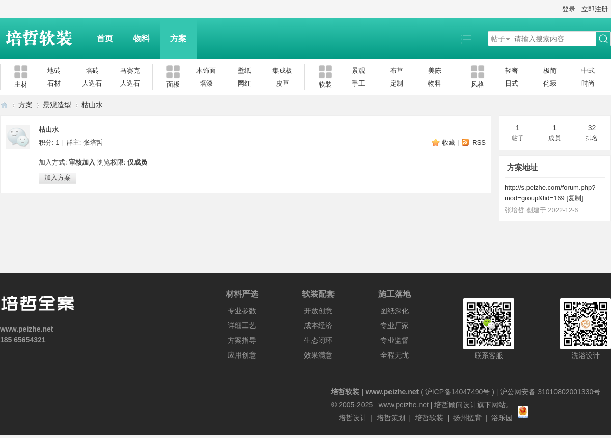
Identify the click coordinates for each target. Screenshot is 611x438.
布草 (396, 70)
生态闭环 (318, 340)
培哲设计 (353, 418)
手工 (358, 83)
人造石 (92, 83)
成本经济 (318, 325)
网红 (244, 83)
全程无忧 (394, 355)
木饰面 (206, 70)
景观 (358, 70)
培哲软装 (429, 418)
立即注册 (594, 9)
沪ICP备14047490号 (457, 392)
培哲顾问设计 (455, 405)
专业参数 (242, 311)
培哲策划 (391, 418)
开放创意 (318, 311)
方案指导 (242, 340)
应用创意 (242, 355)
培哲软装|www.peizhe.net (4, 105)
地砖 (54, 70)
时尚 (588, 83)
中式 (588, 70)
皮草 (282, 83)
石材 (54, 83)
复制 (574, 198)
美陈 (434, 70)
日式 (511, 83)
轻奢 (511, 70)
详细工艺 (242, 325)
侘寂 (550, 83)
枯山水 (92, 105)
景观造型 (57, 105)
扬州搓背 (467, 418)
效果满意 (318, 355)
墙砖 (92, 70)
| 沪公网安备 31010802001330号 (547, 392)
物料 (141, 38)
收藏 (448, 142)
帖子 (498, 39)
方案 (178, 38)
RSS (479, 142)
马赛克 (130, 70)
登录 (568, 9)
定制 (396, 83)
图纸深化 (394, 311)
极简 (550, 70)
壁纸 (244, 70)
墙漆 (206, 83)
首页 (105, 38)
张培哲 (93, 142)
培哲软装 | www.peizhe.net (375, 392)
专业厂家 (394, 325)
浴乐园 (502, 418)
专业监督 (394, 340)
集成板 (282, 70)
